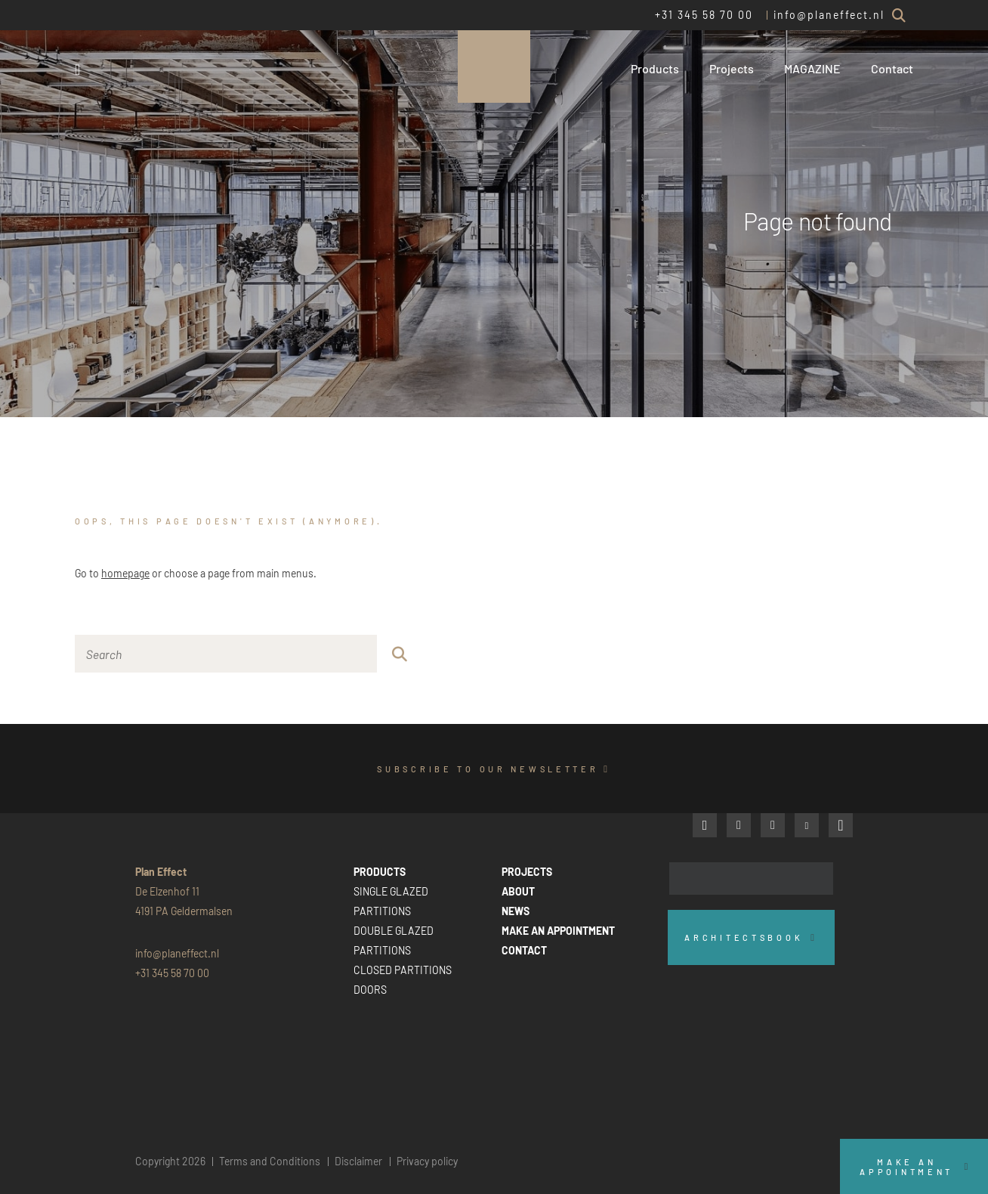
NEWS (516, 911)
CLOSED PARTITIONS (403, 970)
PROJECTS (527, 871)
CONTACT (524, 950)
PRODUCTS (380, 871)
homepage (125, 573)
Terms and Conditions (269, 1161)
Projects (731, 68)
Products (655, 68)
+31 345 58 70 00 (704, 14)
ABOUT (518, 891)
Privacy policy (427, 1161)
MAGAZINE (812, 68)
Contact (892, 68)
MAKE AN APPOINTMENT (558, 930)
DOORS (370, 989)
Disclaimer (358, 1161)
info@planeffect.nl (829, 14)
